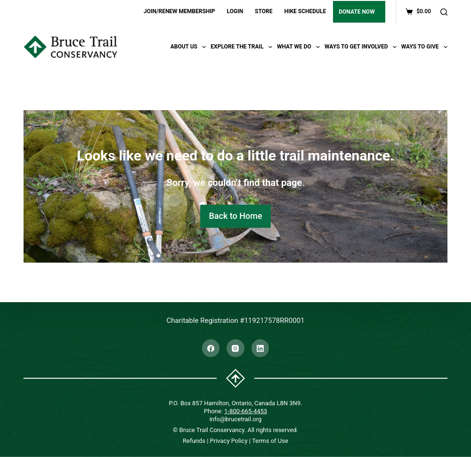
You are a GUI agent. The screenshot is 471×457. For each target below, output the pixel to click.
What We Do (299, 47)
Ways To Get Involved (362, 47)
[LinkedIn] (260, 348)
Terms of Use (270, 440)
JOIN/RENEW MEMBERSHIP (179, 11)
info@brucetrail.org (236, 418)
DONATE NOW (356, 11)
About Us (190, 47)
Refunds (194, 440)
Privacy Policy (229, 440)
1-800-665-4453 (245, 410)
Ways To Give (424, 47)
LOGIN (235, 11)
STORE (263, 11)
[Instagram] (235, 348)
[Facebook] (211, 348)
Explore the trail (243, 47)
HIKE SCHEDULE (305, 11)
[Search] (443, 12)
